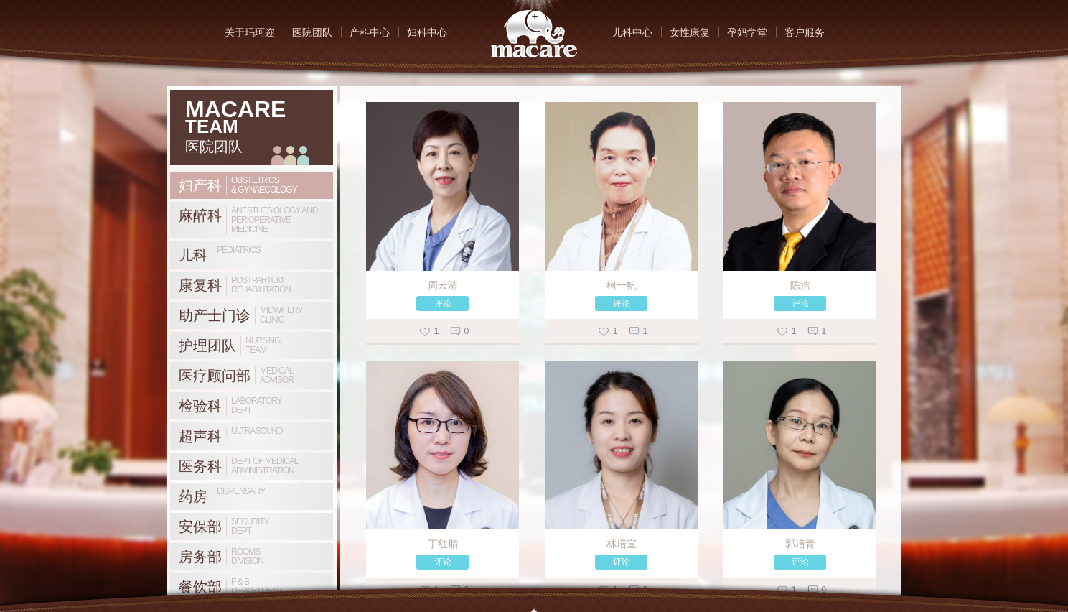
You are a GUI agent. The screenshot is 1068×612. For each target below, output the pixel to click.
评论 (442, 303)
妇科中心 (427, 32)
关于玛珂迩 (250, 32)
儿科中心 (632, 32)
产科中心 (370, 32)
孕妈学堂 (747, 32)
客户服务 (804, 32)
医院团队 (312, 32)
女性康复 (690, 32)
